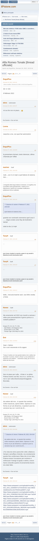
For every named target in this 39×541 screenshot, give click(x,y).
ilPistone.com (8, 6)
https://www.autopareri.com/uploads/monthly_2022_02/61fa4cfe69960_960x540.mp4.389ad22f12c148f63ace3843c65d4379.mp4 (19, 501)
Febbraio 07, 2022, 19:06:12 (10, 290)
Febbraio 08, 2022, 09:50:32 (10, 481)
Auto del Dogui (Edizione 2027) (13, 38)
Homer (5, 308)
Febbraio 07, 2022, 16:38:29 (10, 150)
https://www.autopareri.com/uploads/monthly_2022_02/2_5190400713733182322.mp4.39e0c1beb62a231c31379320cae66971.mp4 (19, 488)
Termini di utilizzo (18, 534)
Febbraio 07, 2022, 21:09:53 (10, 340)
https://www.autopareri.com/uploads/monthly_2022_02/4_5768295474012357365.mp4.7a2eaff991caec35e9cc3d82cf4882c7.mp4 (19, 494)
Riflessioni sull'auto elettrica (12, 53)
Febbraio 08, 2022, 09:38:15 (10, 370)
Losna (5, 126)
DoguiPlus (7, 79)
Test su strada (7, 45)
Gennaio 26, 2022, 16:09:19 (10, 129)
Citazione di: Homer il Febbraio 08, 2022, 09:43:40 (20, 434)
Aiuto (12, 534)
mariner (6, 167)
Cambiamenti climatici (10, 48)
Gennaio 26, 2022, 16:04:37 (10, 106)
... (18, 73)
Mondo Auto (6, 35)
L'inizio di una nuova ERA (11, 33)
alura (5, 103)
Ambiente (5, 30)
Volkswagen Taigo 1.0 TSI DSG (13, 43)
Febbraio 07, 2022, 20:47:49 (10, 310)
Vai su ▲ (26, 534)
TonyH (5, 236)
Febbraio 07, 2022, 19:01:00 (10, 239)
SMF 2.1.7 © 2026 (14, 536)
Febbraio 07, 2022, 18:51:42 (10, 199)
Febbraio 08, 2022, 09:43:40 (10, 397)
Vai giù (4, 73)
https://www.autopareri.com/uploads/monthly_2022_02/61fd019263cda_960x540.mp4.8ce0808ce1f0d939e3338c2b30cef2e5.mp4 (19, 507)
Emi (4, 337)
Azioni (35, 73)
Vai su (4, 522)
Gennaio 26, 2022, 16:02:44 (10, 82)
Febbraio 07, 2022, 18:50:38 (10, 170)
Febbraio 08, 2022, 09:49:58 (10, 429)
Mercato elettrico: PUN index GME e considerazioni (19, 28)
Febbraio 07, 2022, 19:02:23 (10, 264)
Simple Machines (24, 536)
